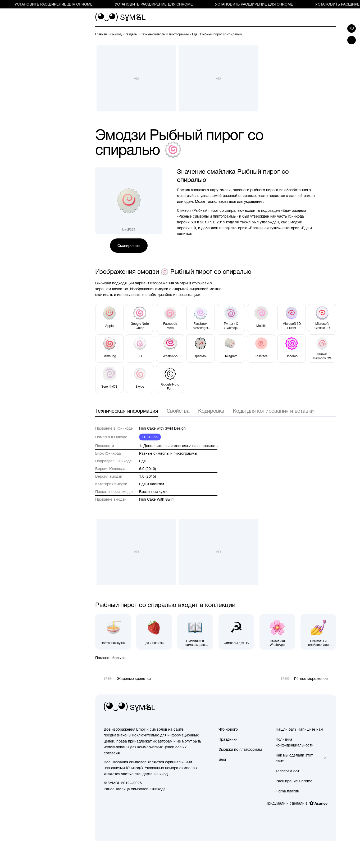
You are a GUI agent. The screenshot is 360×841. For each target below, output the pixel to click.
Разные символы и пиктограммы (168, 453)
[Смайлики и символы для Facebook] (195, 632)
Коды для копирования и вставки (273, 411)
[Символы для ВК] (236, 632)
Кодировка (211, 411)
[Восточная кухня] (113, 632)
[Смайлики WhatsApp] (277, 632)
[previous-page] (101, 34)
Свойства (178, 411)
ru (351, 28)
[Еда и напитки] (154, 632)
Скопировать (128, 245)
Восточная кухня (153, 492)
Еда (142, 461)
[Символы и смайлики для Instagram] (318, 632)
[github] (312, 707)
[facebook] (323, 707)
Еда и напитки (151, 484)
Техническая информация (126, 411)
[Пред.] (323, 34)
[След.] (333, 34)
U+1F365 (150, 437)
